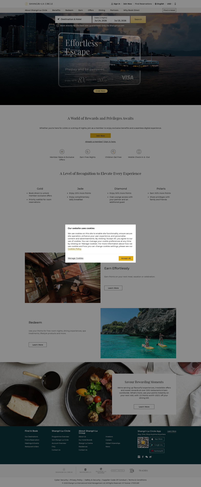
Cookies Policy (74, 249)
